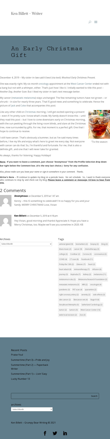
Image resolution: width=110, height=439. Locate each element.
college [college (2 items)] (63, 254)
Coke (23, 105)
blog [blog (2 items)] (104, 244)
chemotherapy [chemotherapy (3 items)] (92, 249)
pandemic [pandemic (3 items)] (64, 289)
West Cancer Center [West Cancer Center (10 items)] (90, 310)
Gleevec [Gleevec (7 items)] (80, 264)
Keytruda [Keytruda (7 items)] (75, 274)
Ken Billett (20, 215)
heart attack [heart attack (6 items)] (65, 269)
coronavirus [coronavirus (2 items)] (100, 254)
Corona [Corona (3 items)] (87, 254)
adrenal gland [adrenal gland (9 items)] (66, 244)
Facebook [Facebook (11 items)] (87, 259)
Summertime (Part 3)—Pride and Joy (30, 359)
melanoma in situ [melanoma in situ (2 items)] (67, 279)
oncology (44, 83)
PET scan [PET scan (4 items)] (77, 289)
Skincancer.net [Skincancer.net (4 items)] (80, 299)
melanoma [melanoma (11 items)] (100, 274)
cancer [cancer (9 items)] (78, 249)
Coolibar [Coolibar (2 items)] (75, 254)
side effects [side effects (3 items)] (99, 294)
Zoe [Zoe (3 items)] (82, 315)
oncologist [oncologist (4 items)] (95, 284)
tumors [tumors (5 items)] (73, 310)
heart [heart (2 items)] (91, 264)
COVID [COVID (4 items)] (63, 259)
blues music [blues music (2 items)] (65, 249)
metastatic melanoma (23, 97)
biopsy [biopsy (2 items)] (95, 244)
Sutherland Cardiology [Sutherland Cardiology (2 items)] (92, 304)
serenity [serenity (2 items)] (85, 294)
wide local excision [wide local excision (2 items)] (68, 315)
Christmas (30, 111)
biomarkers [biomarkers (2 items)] (82, 244)
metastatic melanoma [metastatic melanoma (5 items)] (69, 284)
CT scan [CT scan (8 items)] (74, 259)
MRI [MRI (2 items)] (84, 284)
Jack (13, 105)
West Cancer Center (81, 83)
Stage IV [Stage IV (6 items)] (94, 299)
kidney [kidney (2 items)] (87, 274)
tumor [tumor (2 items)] (63, 310)
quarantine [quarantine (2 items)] (90, 289)
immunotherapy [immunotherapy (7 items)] (82, 269)
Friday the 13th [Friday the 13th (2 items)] (66, 264)
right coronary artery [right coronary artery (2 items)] (68, 294)
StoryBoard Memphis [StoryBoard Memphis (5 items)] (69, 304)
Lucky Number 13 (20, 378)
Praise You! (17, 354)
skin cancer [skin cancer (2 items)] (65, 299)
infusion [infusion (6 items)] (96, 269)
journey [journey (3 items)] (63, 274)
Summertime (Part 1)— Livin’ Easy (29, 373)
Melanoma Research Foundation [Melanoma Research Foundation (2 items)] (92, 279)
